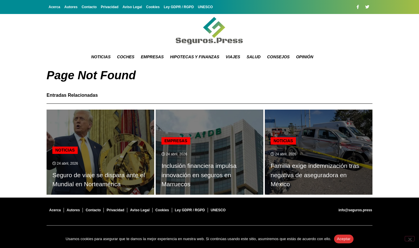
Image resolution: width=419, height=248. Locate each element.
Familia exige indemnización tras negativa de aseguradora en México (315, 174)
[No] (410, 238)
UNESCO (205, 7)
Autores (70, 7)
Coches (125, 56)
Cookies (153, 7)
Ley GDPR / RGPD (179, 7)
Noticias (101, 56)
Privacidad (109, 7)
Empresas (152, 56)
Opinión (304, 56)
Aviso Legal (132, 7)
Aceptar (344, 239)
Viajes (233, 56)
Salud (253, 56)
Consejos (278, 56)
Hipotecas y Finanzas (194, 56)
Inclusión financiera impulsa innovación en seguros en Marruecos (199, 174)
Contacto (89, 7)
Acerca (54, 7)
